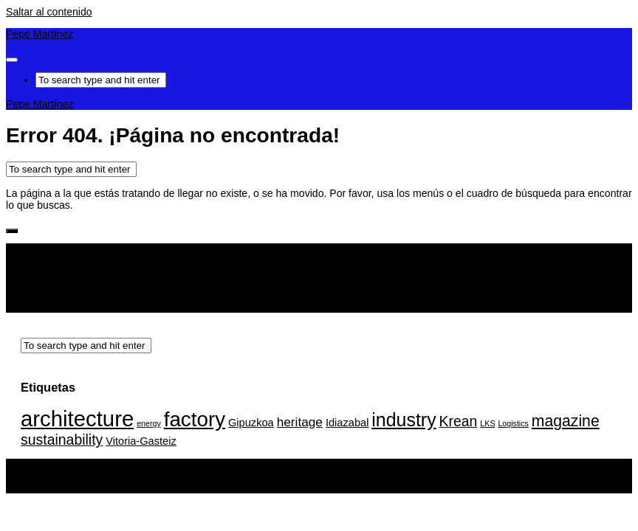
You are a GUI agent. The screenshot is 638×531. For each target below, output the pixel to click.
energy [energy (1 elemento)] (149, 423)
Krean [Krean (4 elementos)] (458, 421)
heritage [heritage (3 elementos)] (300, 421)
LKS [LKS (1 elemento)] (487, 423)
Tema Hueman (192, 487)
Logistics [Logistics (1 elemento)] (513, 423)
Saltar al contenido (49, 12)
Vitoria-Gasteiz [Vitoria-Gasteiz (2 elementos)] (141, 441)
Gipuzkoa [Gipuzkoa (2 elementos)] (251, 422)
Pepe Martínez (40, 34)
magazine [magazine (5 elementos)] (566, 420)
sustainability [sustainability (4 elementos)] (62, 439)
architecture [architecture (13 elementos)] (77, 418)
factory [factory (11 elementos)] (194, 419)
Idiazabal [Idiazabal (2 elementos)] (347, 422)
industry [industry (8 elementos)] (403, 419)
